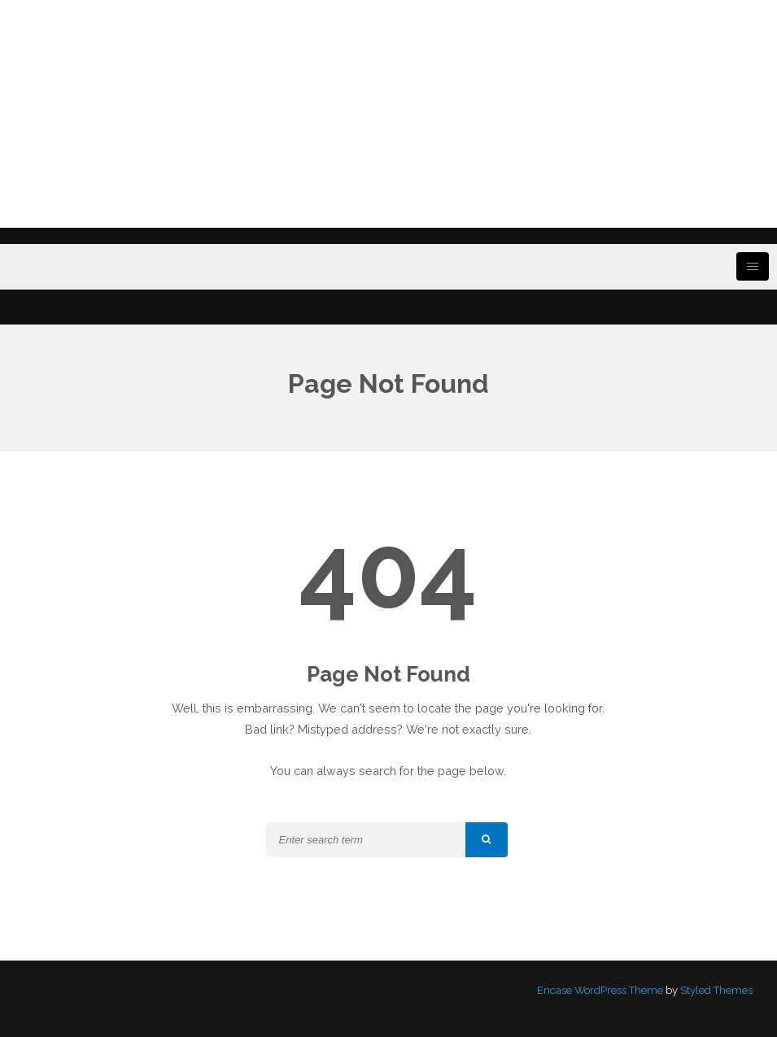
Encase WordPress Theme (600, 990)
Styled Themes (716, 990)
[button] (486, 839)
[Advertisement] (388, 114)
